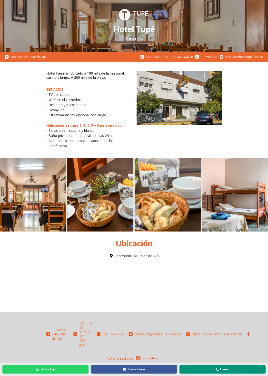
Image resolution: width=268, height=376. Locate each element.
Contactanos (134, 369)
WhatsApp (45, 369)
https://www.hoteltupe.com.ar (214, 334)
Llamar (223, 369)
